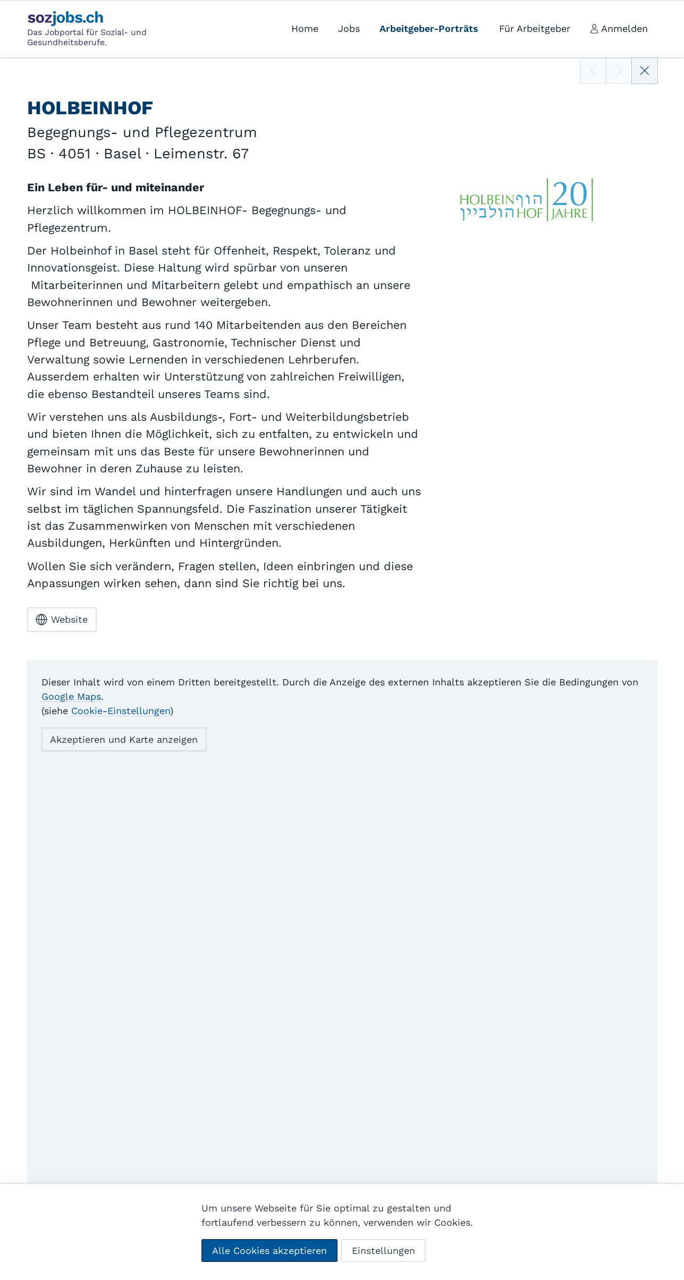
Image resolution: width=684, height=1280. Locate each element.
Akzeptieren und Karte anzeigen (124, 738)
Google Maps (71, 695)
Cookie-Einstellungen (120, 710)
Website (62, 619)
